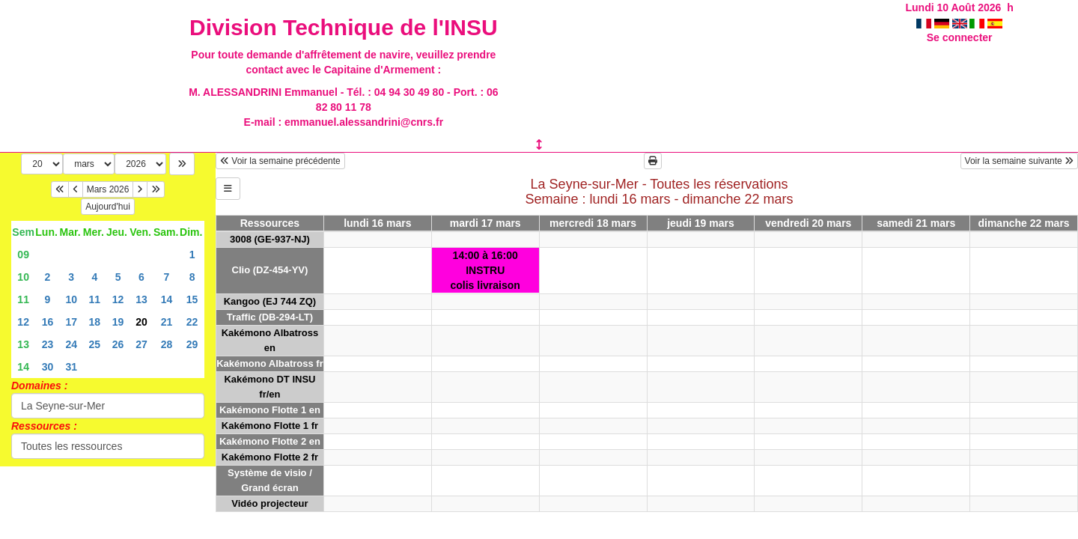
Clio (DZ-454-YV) (270, 269)
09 (23, 255)
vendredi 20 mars (808, 223)
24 (71, 344)
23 (48, 344)
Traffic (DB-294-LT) (270, 317)
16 (48, 322)
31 (71, 367)
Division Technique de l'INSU (343, 27)
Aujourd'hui (107, 206)
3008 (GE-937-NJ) (270, 239)
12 (118, 299)
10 (23, 277)
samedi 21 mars (916, 223)
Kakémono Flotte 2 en (269, 441)
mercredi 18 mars (592, 223)
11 (23, 299)
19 (118, 322)
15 (192, 299)
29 (192, 344)
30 (48, 367)
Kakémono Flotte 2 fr (270, 457)
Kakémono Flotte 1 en (269, 409)
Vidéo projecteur (269, 503)
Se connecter (960, 37)
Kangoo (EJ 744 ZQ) (270, 301)
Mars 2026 (108, 189)
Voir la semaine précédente (280, 161)
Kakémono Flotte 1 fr (270, 425)
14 (167, 299)
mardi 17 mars (485, 223)
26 (118, 344)
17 (71, 322)
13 (141, 299)
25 (95, 344)
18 (95, 322)
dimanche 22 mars (1023, 223)
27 (141, 344)
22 (192, 322)
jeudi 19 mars (700, 223)
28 (167, 344)
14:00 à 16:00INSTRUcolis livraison (485, 270)
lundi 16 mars (377, 223)
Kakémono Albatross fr (269, 363)
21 (167, 322)
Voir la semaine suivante (1019, 161)
